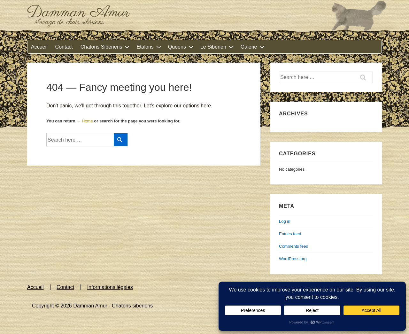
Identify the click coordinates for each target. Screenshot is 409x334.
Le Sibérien (217, 46)
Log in (284, 221)
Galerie (253, 46)
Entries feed (290, 233)
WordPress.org (292, 258)
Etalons (149, 46)
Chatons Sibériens (106, 46)
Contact (64, 47)
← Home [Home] (84, 121)
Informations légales (110, 287)
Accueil (39, 47)
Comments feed (293, 246)
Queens (181, 46)
